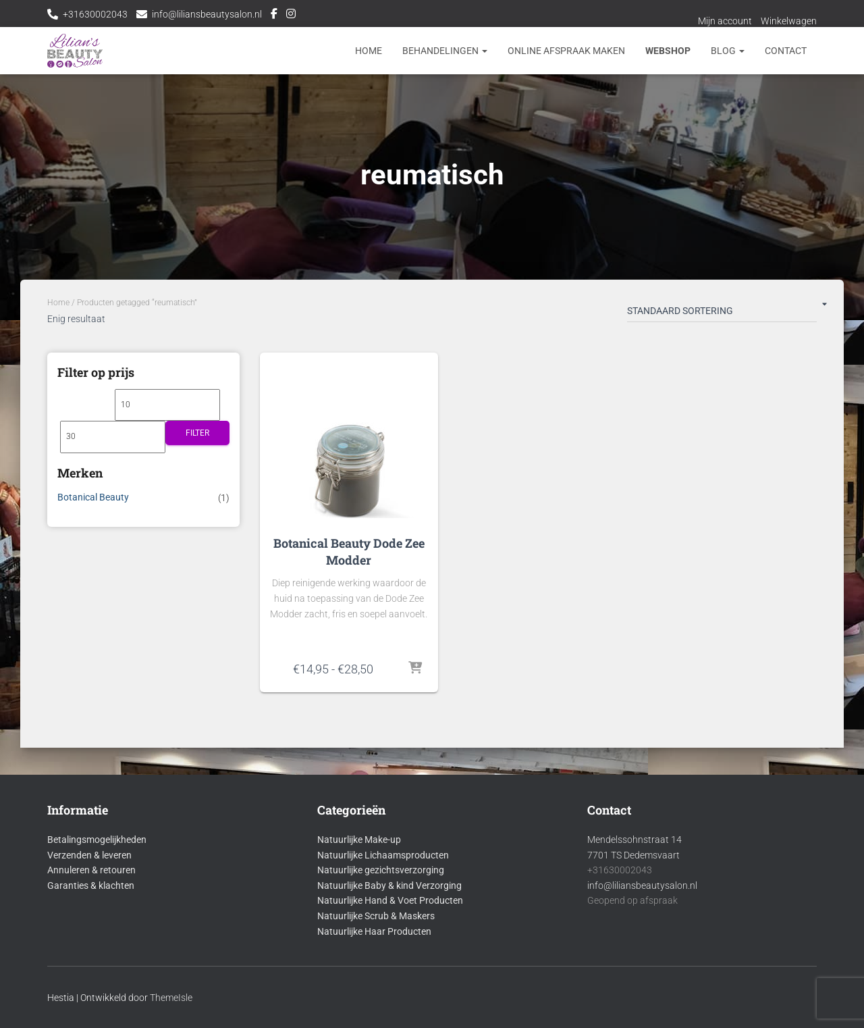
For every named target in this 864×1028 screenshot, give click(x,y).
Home (368, 50)
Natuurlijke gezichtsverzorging (380, 870)
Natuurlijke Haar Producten (374, 931)
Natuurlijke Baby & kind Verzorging (389, 885)
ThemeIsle (171, 997)
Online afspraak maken (566, 50)
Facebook (274, 15)
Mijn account (725, 21)
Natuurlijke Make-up (359, 839)
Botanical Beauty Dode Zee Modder (349, 551)
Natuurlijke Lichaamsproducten (383, 855)
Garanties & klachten (90, 885)
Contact (786, 50)
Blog (728, 50)
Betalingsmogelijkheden (96, 839)
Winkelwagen (789, 21)
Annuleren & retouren (91, 870)
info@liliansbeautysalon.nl (207, 14)
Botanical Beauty (93, 497)
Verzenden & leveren (89, 855)
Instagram (291, 15)
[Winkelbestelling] (722, 313)
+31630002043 (95, 14)
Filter (197, 433)
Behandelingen (444, 50)
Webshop (668, 50)
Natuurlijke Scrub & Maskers (376, 915)
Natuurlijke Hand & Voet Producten (390, 900)
